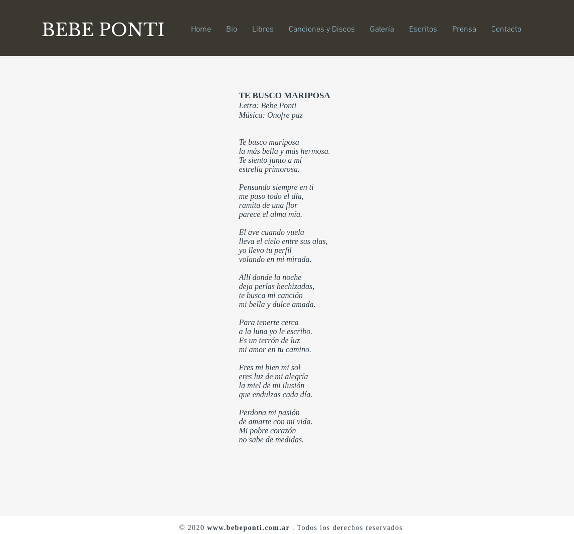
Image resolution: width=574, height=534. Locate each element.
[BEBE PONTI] (106, 30)
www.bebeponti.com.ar (248, 527)
